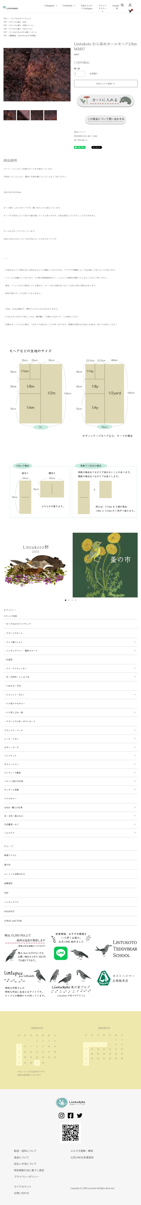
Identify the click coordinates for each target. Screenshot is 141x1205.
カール (34, 32)
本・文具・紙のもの (13, 815)
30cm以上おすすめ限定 (27, 35)
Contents (67, 5)
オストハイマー (11, 764)
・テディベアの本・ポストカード (19, 721)
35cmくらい (27, 29)
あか (24, 22)
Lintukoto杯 (117, 7)
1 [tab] (65, 600)
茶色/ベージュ (28, 25)
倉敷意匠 (8, 883)
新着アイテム (10, 855)
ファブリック (10, 755)
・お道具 (8, 659)
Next (66, 75)
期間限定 (12, 35)
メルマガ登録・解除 (82, 1150)
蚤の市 (7, 864)
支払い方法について (25, 1163)
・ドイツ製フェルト (13, 642)
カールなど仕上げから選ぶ (19, 32)
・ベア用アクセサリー (14, 703)
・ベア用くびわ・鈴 (13, 712)
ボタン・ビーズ (11, 747)
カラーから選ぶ (15, 22)
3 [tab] (72, 600)
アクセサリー (10, 798)
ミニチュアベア (11, 902)
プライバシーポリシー (26, 1176)
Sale (6, 892)
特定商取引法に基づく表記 (85, 136)
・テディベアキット (13, 633)
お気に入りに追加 (105, 83)
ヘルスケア (9, 832)
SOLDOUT (9, 911)
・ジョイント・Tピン (14, 694)
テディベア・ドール (13, 730)
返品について (80, 131)
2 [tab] (69, 600)
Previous (8, 75)
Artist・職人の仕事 (13, 807)
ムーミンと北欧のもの (14, 873)
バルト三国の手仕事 (13, 781)
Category (49, 5)
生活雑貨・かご (11, 824)
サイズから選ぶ (15, 29)
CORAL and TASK (13, 920)
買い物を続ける (81, 140)
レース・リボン (11, 738)
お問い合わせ (21, 1193)
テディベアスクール (102, 8)
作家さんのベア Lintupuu (87, 7)
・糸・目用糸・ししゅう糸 (16, 676)
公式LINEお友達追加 (82, 1157)
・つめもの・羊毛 (12, 685)
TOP (5, 18)
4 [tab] (75, 600)
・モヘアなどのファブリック (20, 18)
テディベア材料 (10, 616)
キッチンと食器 (11, 789)
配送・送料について (25, 1150)
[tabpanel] (36, 565)
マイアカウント (23, 1186)
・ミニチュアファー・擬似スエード (21, 650)
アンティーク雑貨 (12, 772)
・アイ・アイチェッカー (15, 668)
